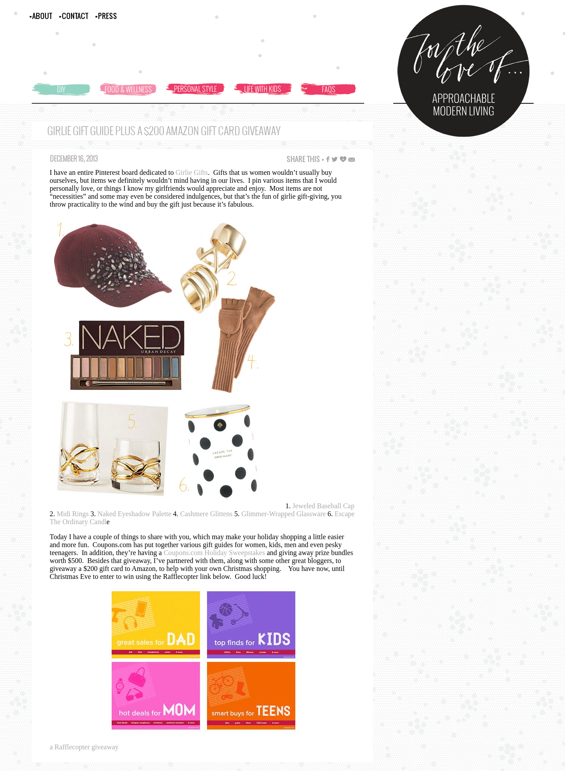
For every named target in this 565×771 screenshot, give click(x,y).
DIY (61, 89)
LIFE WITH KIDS (262, 89)
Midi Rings (73, 514)
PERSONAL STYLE (195, 89)
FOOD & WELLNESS (128, 89)
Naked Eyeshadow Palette (134, 514)
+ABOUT (40, 16)
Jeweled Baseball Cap (323, 506)
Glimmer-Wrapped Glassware (283, 514)
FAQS (328, 89)
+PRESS (106, 16)
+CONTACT (73, 16)
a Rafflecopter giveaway (84, 747)
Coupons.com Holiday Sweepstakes (215, 552)
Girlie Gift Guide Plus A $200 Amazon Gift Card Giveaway (163, 131)
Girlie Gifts (192, 172)
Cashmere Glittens (206, 514)
